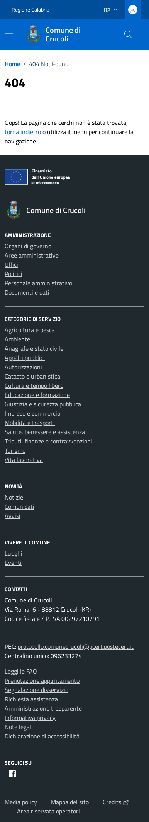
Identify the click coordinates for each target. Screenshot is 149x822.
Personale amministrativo (38, 283)
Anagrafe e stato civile (34, 348)
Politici (13, 273)
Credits (116, 802)
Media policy (21, 802)
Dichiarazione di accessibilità (42, 736)
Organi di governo (28, 246)
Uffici (11, 264)
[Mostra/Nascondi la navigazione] (9, 33)
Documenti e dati (27, 292)
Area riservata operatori (48, 811)
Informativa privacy (30, 717)
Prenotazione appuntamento (42, 680)
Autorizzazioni (23, 367)
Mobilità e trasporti (30, 422)
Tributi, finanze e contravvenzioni (48, 441)
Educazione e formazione (37, 394)
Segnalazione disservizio (36, 689)
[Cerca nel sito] (128, 34)
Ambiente (17, 339)
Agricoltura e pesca (30, 329)
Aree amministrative (32, 255)
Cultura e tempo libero (34, 385)
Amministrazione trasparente (43, 708)
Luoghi (13, 553)
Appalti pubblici (25, 357)
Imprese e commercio (32, 413)
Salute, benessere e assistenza (45, 432)
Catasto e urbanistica (32, 376)
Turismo (15, 450)
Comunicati (19, 506)
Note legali (19, 727)
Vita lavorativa (24, 459)
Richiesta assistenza (31, 699)
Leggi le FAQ (21, 671)
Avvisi (12, 515)
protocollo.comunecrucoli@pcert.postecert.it (76, 646)
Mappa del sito (70, 802)
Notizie (14, 497)
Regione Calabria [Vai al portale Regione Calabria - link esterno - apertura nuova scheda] (30, 9)
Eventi (13, 562)
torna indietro (23, 131)
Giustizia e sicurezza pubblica (43, 404)
